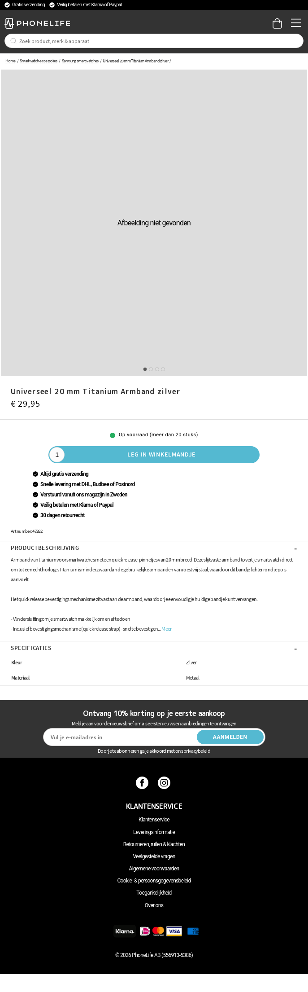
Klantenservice (154, 819)
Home (10, 61)
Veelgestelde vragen (154, 856)
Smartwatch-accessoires (38, 61)
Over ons (154, 905)
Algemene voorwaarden (154, 868)
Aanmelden (230, 737)
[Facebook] (143, 783)
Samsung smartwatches (80, 61)
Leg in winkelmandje (161, 454)
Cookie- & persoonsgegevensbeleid (154, 881)
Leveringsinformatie (154, 832)
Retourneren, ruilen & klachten (154, 844)
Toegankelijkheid (153, 893)
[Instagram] (165, 783)
